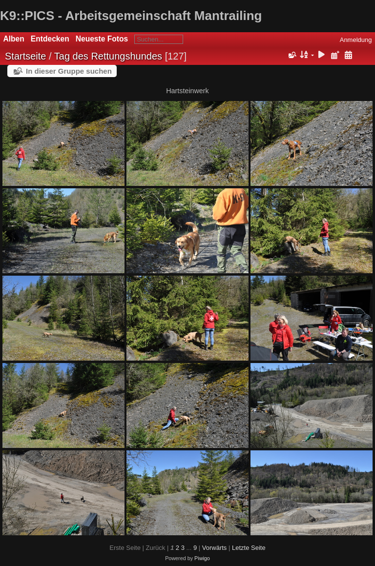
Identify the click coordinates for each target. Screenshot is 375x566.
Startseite (25, 56)
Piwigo (202, 558)
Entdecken (50, 39)
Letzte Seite (249, 547)
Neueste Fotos (102, 39)
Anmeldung (356, 39)
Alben (13, 39)
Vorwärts (214, 547)
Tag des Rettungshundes (108, 56)
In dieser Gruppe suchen (69, 71)
